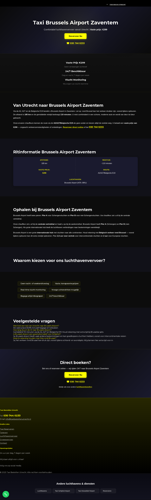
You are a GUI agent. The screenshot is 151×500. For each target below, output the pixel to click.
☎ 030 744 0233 (75, 43)
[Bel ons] (6, 494)
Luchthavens (43, 491)
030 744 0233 (96, 127)
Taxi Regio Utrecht (118, 4)
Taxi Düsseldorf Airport (87, 491)
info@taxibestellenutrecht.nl (18, 419)
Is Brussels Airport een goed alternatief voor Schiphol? (37, 334)
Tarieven (4, 433)
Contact (3, 443)
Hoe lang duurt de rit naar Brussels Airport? (32, 330)
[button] (75, 326)
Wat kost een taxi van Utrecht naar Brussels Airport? (36, 326)
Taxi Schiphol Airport (63, 491)
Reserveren (108, 491)
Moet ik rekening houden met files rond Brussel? (34, 338)
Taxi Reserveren (7, 429)
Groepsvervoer (6, 440)
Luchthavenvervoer (8, 436)
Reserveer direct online (73, 127)
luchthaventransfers (84, 387)
